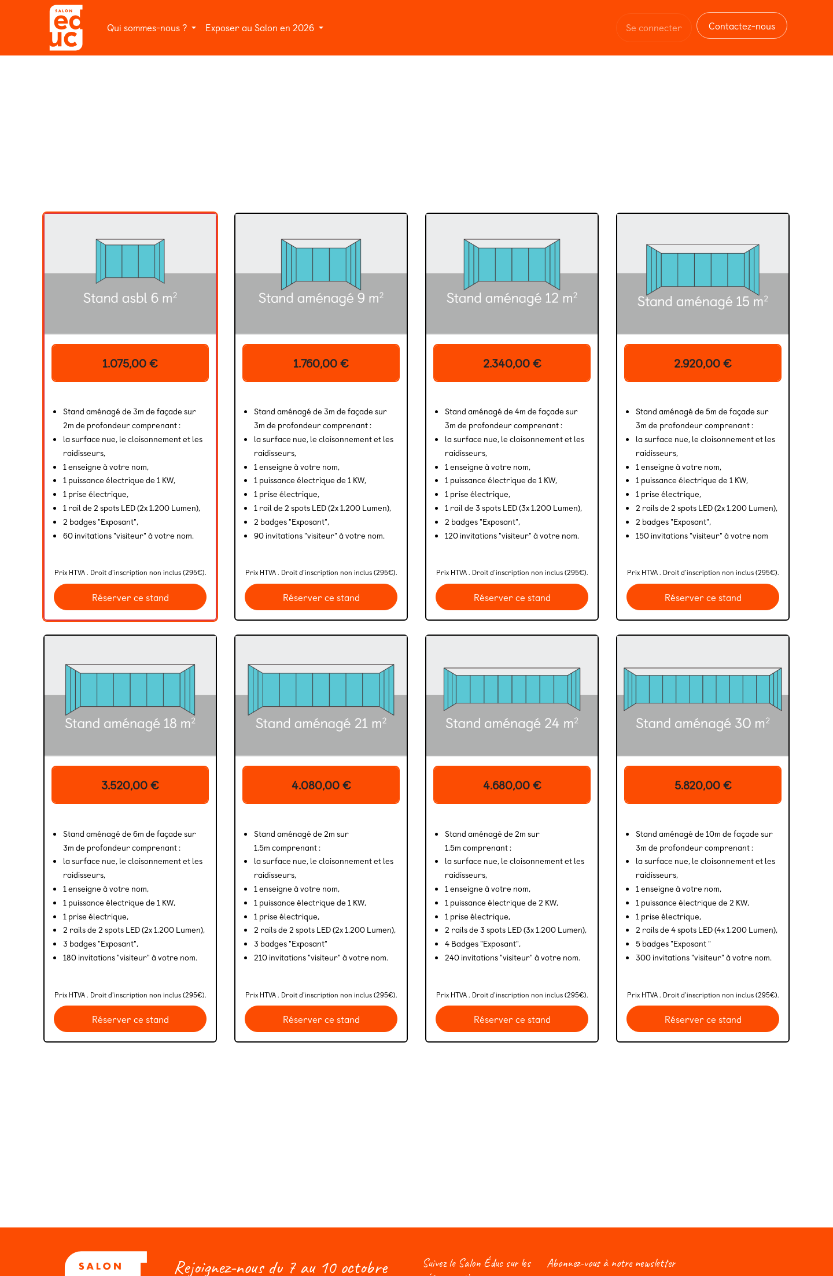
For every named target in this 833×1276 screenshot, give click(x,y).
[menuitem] (151, 27)
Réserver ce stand (130, 597)
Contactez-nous (742, 25)
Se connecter (654, 27)
